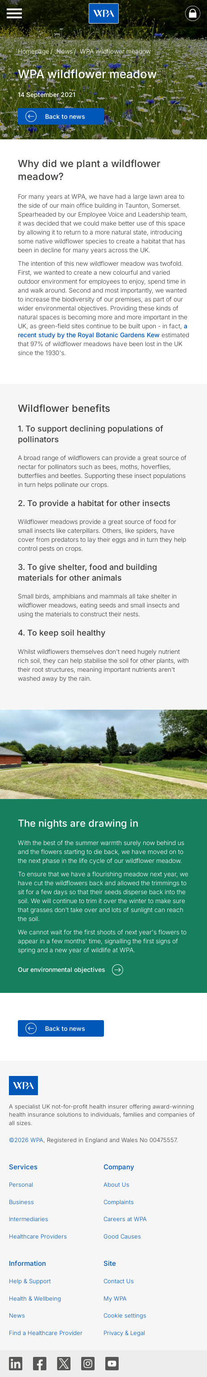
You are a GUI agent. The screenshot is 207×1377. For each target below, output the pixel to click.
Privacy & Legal (124, 1332)
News (64, 51)
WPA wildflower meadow (115, 51)
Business (21, 1201)
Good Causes (122, 1236)
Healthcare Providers (38, 1236)
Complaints (119, 1201)
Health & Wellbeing (35, 1298)
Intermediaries (28, 1218)
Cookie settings (125, 1315)
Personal (21, 1184)
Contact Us (119, 1281)
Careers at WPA (125, 1218)
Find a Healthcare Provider (46, 1332)
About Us (116, 1184)
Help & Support (30, 1281)
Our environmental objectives (61, 969)
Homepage (33, 51)
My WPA (115, 1298)
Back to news (64, 116)
